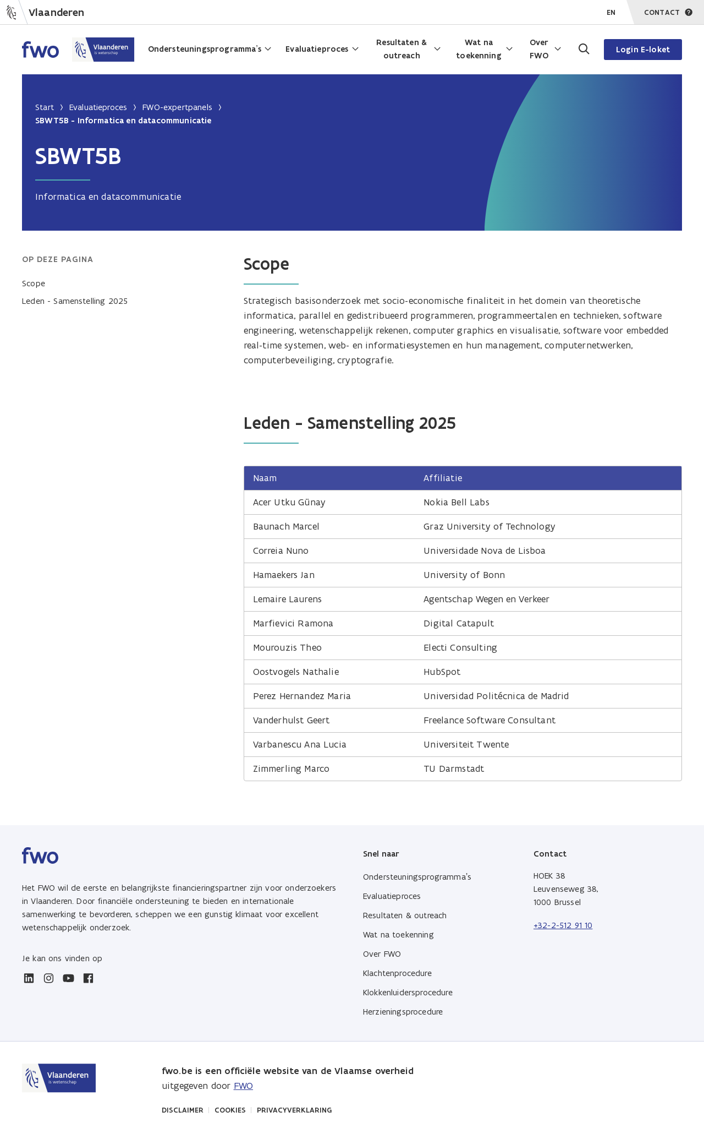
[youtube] (68, 978)
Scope (33, 283)
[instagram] (48, 978)
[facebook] (88, 978)
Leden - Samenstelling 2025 (75, 301)
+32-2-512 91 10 (563, 925)
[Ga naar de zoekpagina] (583, 49)
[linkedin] (28, 978)
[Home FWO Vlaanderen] (78, 49)
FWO (243, 1086)
